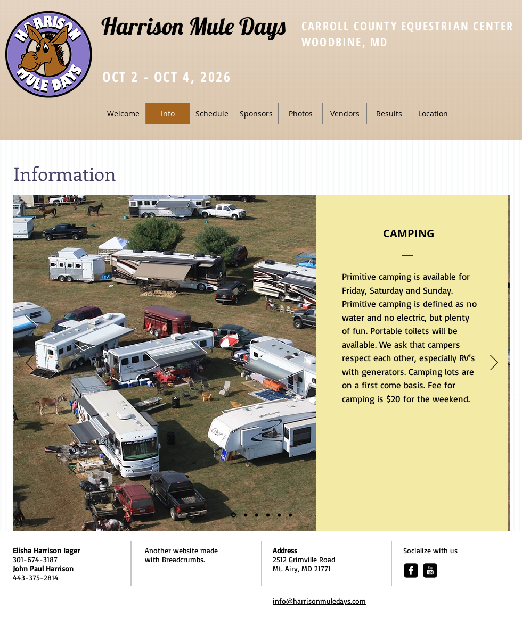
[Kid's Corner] (279, 514)
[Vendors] (268, 514)
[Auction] (290, 514)
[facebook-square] (411, 570)
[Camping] (233, 515)
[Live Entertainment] (256, 514)
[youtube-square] (430, 570)
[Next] (494, 363)
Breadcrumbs (182, 559)
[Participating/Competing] (245, 514)
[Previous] (30, 363)
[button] (212, 113)
